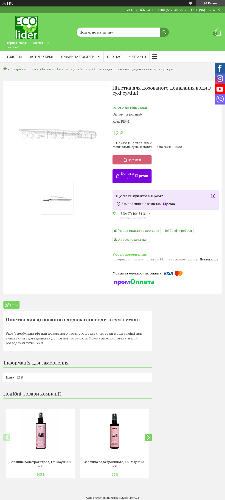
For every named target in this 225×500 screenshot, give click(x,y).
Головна (14, 56)
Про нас (114, 56)
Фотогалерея (41, 56)
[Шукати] (164, 29)
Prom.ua (134, 497)
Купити (134, 159)
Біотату (47, 69)
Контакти (137, 56)
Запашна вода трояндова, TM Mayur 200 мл (40, 464)
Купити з (134, 176)
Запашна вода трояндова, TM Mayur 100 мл (114, 464)
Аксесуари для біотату (73, 69)
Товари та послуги (77, 56)
